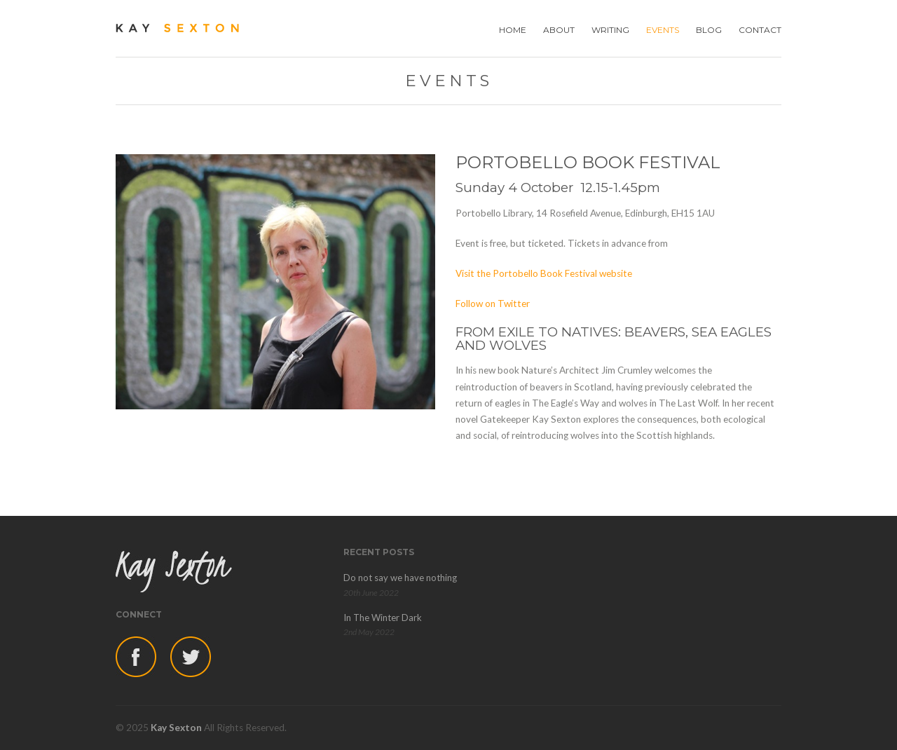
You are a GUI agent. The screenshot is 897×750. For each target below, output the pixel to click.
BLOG (709, 30)
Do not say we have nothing (400, 577)
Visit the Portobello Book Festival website (544, 273)
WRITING (610, 30)
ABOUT (559, 30)
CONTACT (760, 30)
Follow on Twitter (493, 303)
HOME (512, 30)
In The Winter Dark (382, 617)
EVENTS (662, 30)
